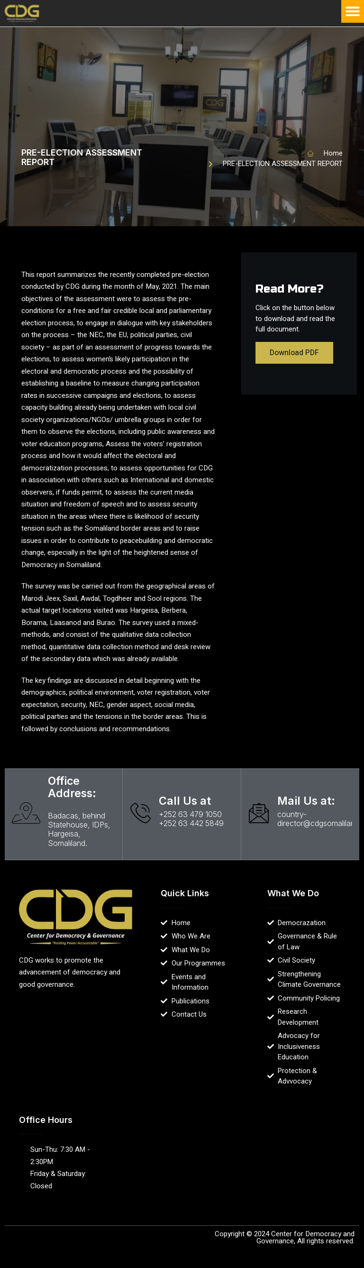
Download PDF (294, 352)
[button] (352, 11)
